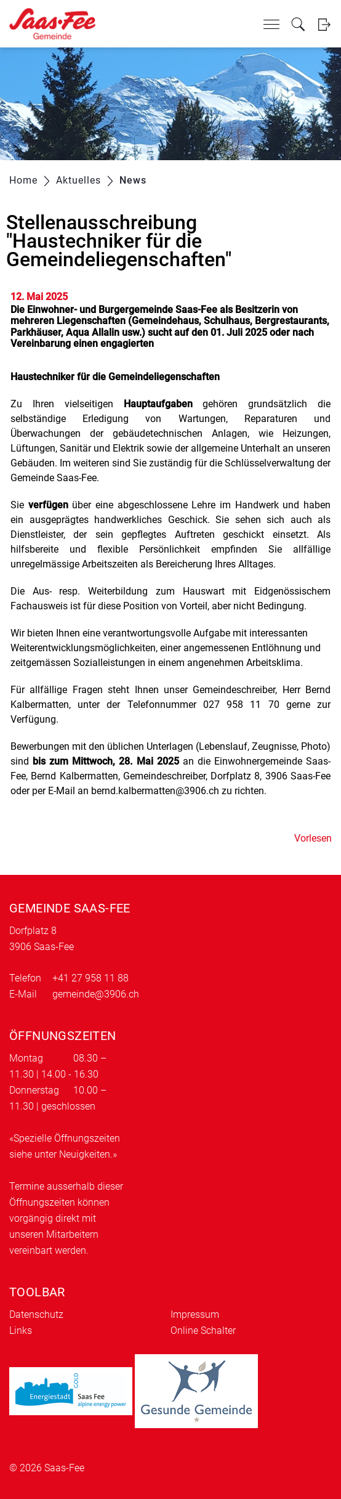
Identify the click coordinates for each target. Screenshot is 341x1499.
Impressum (194, 1314)
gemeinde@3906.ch (95, 994)
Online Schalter (203, 1330)
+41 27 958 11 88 (90, 978)
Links (20, 1330)
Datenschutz (36, 1314)
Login (324, 24)
